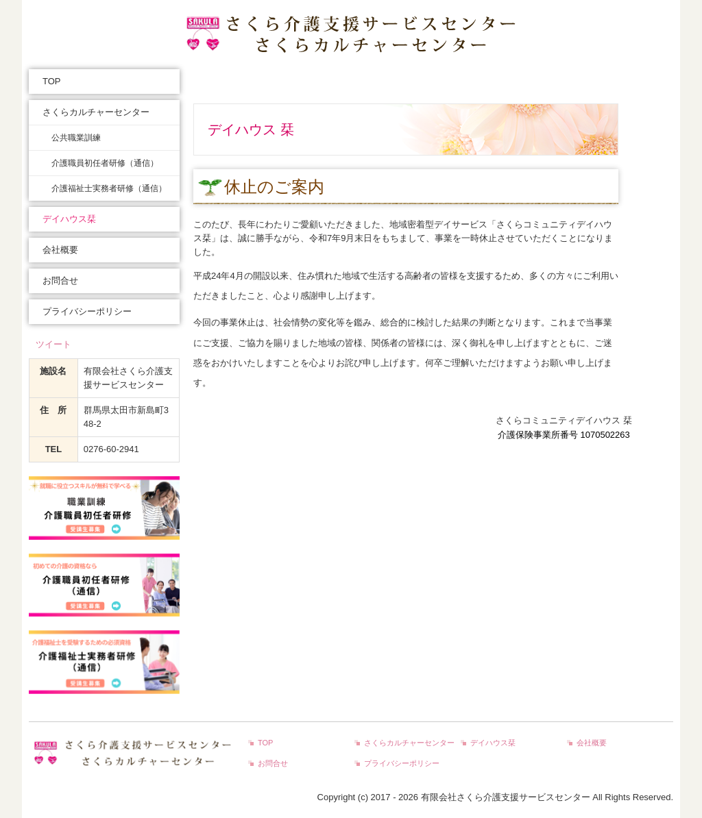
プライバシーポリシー (87, 311)
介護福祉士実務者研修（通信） (109, 188)
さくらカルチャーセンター (96, 112)
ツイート (53, 344)
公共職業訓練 (76, 137)
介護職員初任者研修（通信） (104, 163)
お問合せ (60, 280)
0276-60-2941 (111, 449)
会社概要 (60, 250)
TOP (52, 81)
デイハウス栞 (69, 219)
